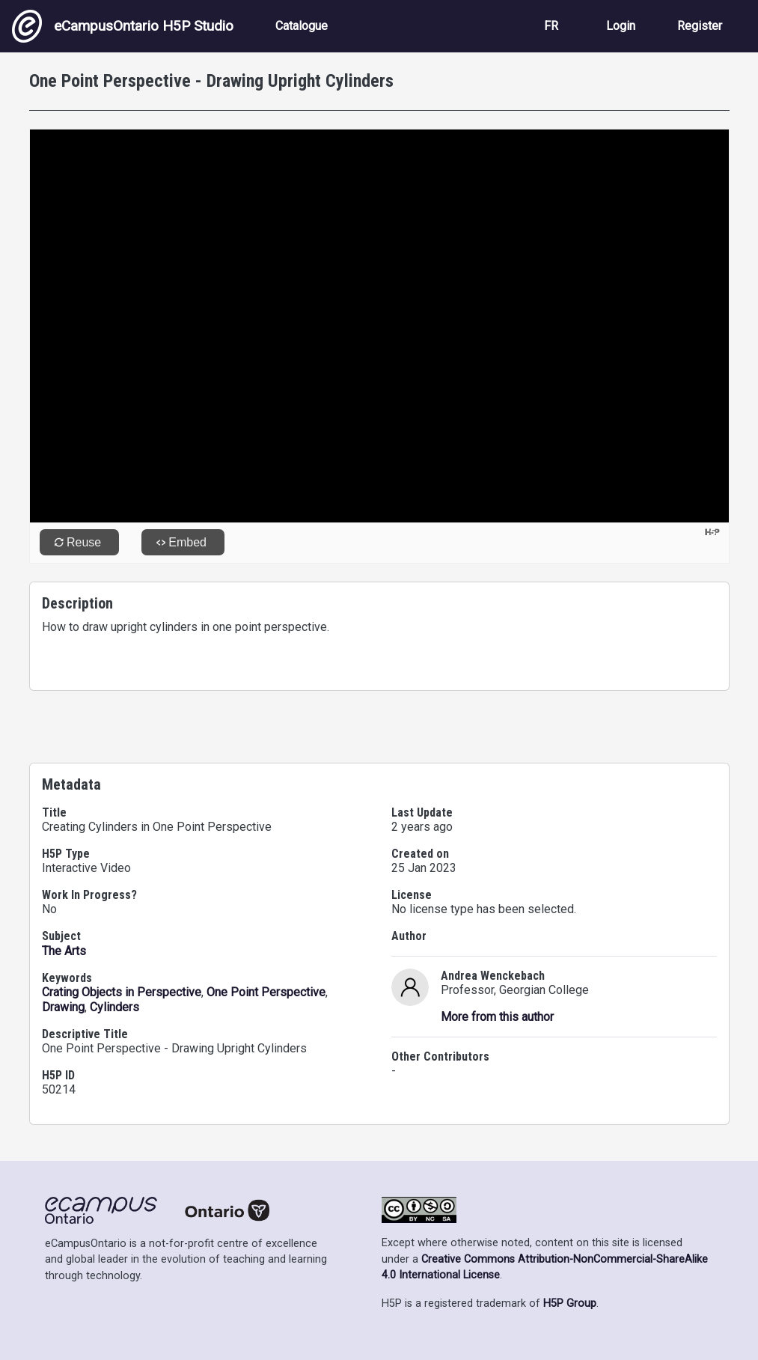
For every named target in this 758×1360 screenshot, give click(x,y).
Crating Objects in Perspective (121, 992)
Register (699, 26)
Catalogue (301, 26)
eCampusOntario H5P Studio (122, 26)
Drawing (63, 1007)
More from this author (497, 1017)
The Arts (64, 951)
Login (620, 26)
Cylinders (114, 1007)
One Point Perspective (266, 992)
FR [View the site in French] (551, 26)
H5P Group (569, 1303)
